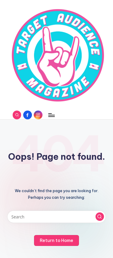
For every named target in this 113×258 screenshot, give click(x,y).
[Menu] (51, 115)
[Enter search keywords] (56, 217)
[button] (100, 216)
